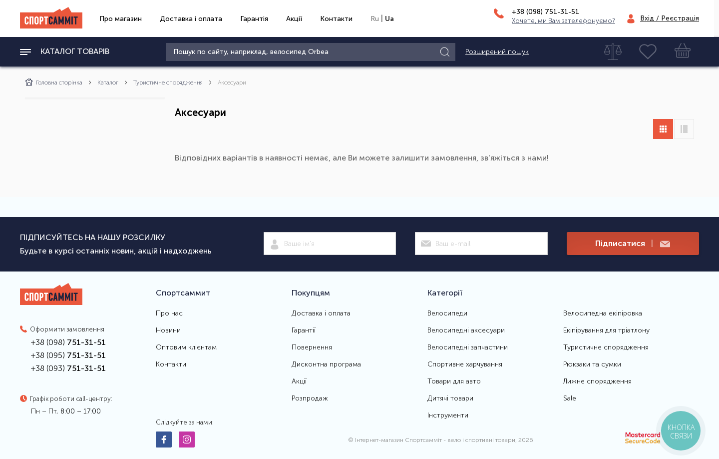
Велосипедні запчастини (467, 347)
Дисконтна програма (326, 364)
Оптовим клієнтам (186, 347)
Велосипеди (447, 313)
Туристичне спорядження (168, 83)
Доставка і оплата (191, 18)
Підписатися (632, 243)
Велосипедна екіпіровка (602, 313)
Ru (374, 18)
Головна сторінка (53, 82)
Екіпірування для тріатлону (606, 330)
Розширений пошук (497, 52)
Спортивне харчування (464, 364)
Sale (569, 398)
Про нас (169, 313)
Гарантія (254, 18)
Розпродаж (310, 398)
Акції (294, 18)
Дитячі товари (450, 398)
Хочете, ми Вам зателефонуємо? (563, 21)
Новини (168, 330)
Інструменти (447, 415)
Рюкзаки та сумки (592, 364)
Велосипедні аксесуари (466, 330)
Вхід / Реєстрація (669, 18)
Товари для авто (454, 381)
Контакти (336, 18)
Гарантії (304, 330)
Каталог (107, 83)
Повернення (312, 347)
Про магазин (120, 18)
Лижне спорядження (597, 381)
